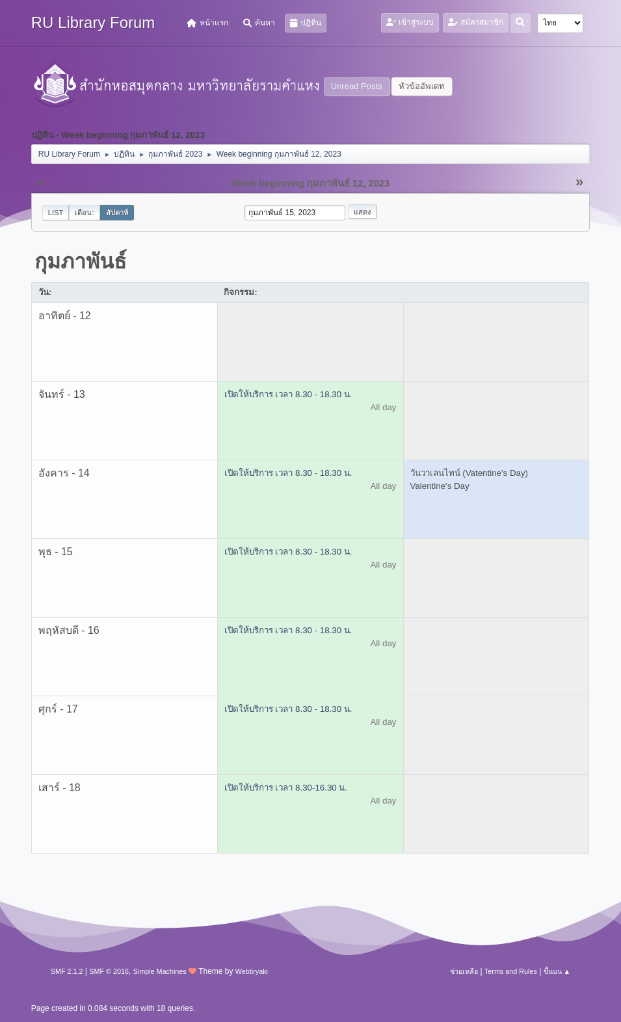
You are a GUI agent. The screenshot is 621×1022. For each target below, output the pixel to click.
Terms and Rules (510, 971)
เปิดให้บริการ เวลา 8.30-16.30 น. (286, 788)
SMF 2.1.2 (67, 971)
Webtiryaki (251, 971)
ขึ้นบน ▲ (557, 971)
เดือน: (84, 212)
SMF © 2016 (109, 971)
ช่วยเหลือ (464, 971)
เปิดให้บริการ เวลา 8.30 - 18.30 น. (288, 394)
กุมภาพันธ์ (80, 261)
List (56, 212)
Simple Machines (160, 971)
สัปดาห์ (117, 212)
